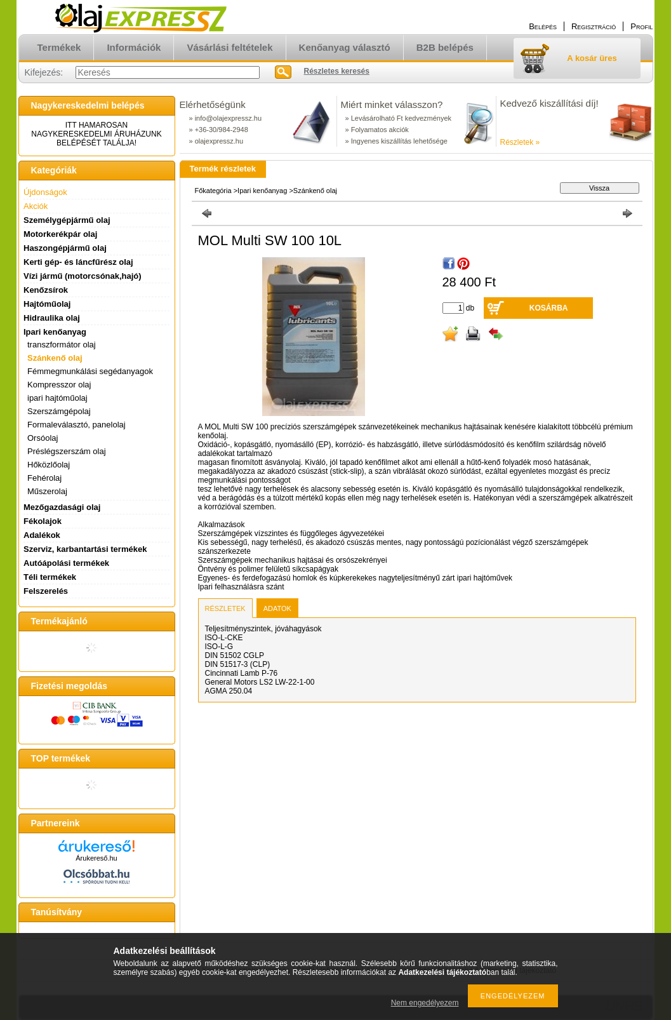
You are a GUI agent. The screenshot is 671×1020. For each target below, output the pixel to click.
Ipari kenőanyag (262, 190)
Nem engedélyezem (425, 1002)
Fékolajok (42, 521)
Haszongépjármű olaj (65, 248)
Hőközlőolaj (48, 464)
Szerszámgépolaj (59, 411)
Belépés (543, 26)
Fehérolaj (44, 478)
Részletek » (520, 142)
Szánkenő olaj (55, 358)
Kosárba (548, 308)
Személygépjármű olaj (66, 220)
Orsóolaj (42, 438)
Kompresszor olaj (59, 384)
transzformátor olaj (61, 344)
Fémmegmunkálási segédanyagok (90, 371)
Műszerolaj (47, 491)
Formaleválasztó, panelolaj (76, 424)
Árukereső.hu (96, 858)
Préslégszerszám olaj (66, 451)
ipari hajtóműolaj (57, 398)
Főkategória (213, 190)
